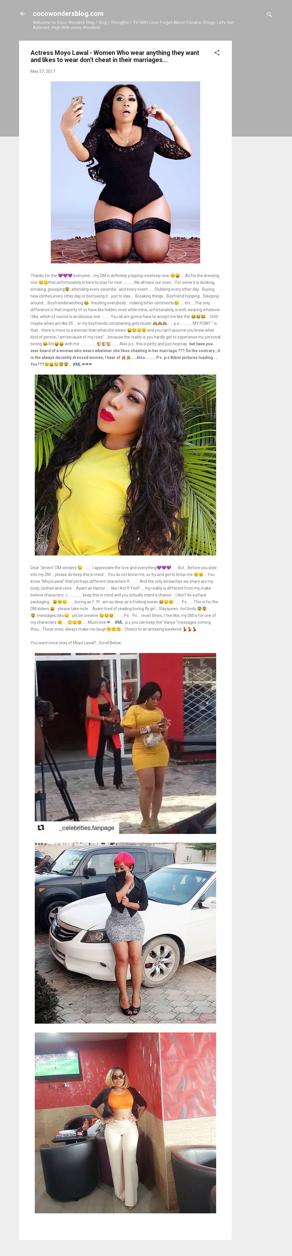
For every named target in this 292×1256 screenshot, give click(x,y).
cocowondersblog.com (68, 14)
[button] (217, 53)
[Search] (269, 15)
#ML (77, 364)
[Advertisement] (254, 126)
